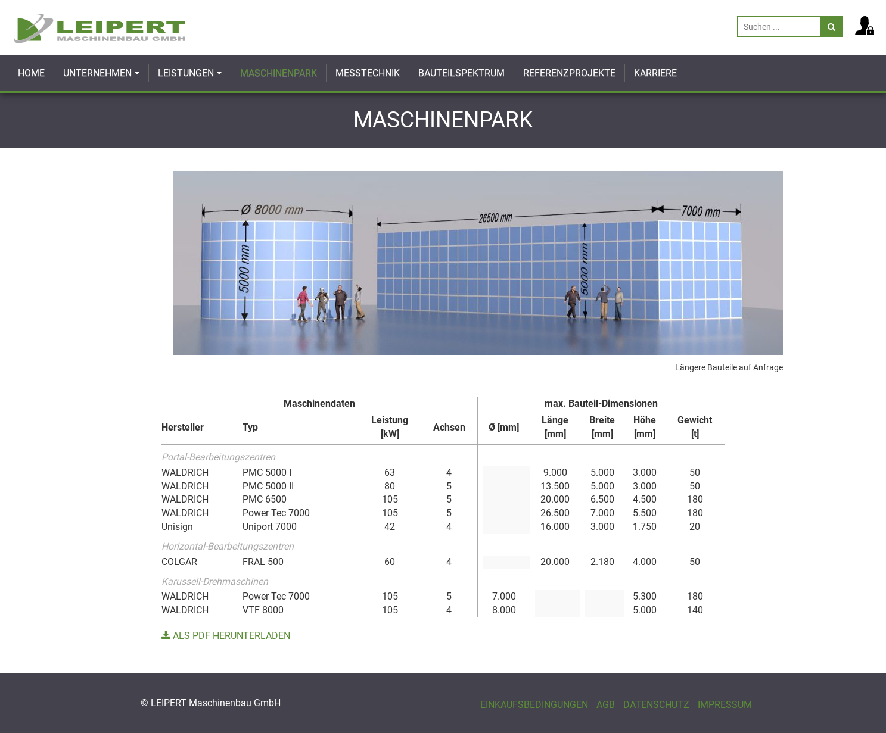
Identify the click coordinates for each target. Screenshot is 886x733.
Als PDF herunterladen (225, 635)
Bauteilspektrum (461, 73)
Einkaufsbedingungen (534, 704)
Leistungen (186, 73)
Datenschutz (656, 704)
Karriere (655, 73)
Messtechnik (367, 73)
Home (31, 73)
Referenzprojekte (569, 73)
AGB (605, 704)
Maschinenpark (278, 73)
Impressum (725, 704)
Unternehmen (97, 73)
